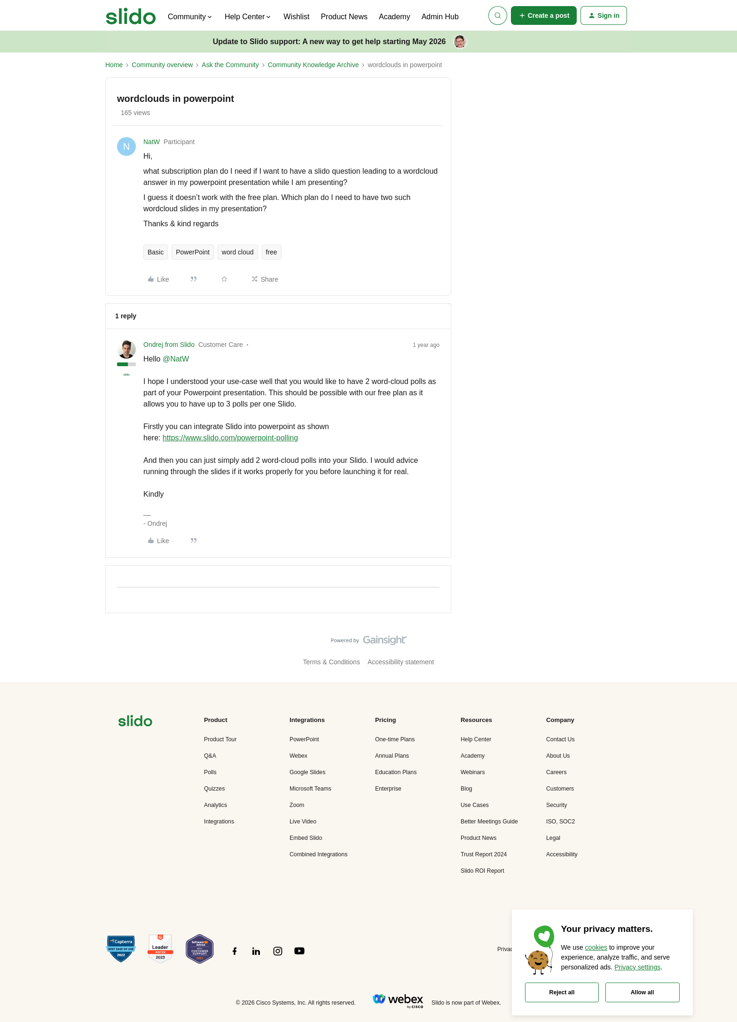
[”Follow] (234, 956)
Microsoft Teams (310, 788)
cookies (596, 947)
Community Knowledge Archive (313, 65)
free (271, 252)
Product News (344, 17)
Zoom (297, 805)
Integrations (219, 821)
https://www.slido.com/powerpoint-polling (230, 438)
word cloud (238, 252)
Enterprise (388, 788)
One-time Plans (395, 739)
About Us (558, 756)
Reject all (562, 992)
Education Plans (396, 772)
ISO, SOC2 (560, 821)
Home (114, 65)
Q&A (210, 756)
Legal (553, 838)
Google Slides (307, 772)
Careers (556, 772)
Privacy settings (637, 967)
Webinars (473, 772)
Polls (210, 772)
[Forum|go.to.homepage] (131, 15)
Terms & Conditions (331, 662)
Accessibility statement (401, 662)
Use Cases (475, 805)
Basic (156, 252)
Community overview (162, 65)
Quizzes (214, 788)
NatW (151, 142)
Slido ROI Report (482, 871)
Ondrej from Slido (169, 344)
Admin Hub (440, 17)
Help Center (476, 739)
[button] (544, 15)
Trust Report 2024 (484, 854)
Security (556, 805)
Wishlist (296, 17)
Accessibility (562, 854)
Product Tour (220, 739)
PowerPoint (193, 252)
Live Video (303, 821)
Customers (560, 788)
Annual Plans (392, 756)
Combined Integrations (318, 854)
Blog (466, 788)
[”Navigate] (135, 722)
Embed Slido (306, 838)
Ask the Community (230, 65)
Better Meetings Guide (489, 821)
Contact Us (560, 739)
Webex (298, 756)
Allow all (642, 992)
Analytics (215, 805)
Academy (394, 17)
